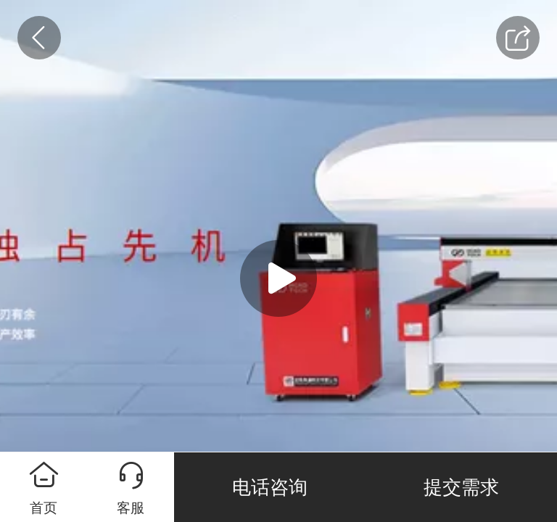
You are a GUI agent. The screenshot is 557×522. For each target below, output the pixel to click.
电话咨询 (270, 487)
